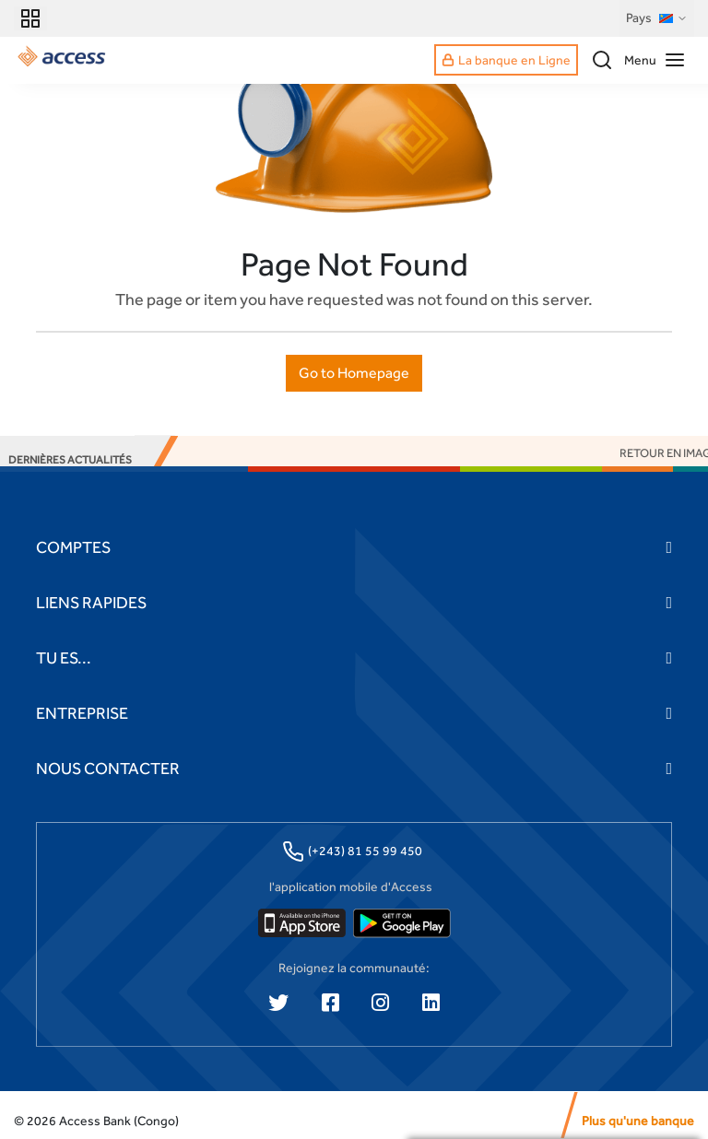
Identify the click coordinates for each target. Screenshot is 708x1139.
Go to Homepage (354, 373)
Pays (657, 18)
